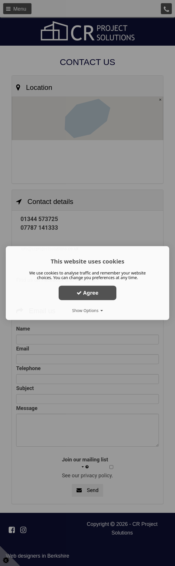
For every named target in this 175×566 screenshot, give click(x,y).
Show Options (87, 310)
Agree (87, 292)
